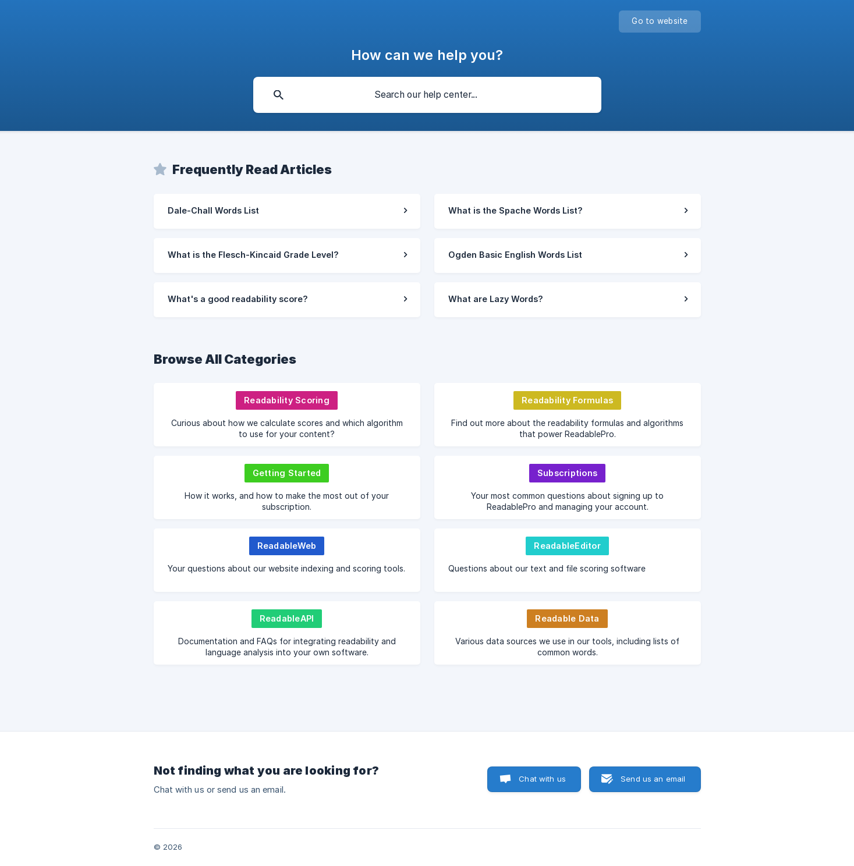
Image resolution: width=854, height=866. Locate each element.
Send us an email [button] (653, 778)
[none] (659, 21)
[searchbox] (427, 95)
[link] (287, 211)
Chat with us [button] (542, 778)
